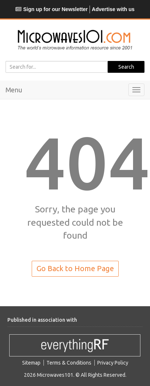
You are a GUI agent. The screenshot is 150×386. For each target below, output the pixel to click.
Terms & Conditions (68, 363)
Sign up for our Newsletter (51, 9)
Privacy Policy (112, 363)
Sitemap (31, 363)
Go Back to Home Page (75, 268)
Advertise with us (113, 9)
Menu (14, 89)
